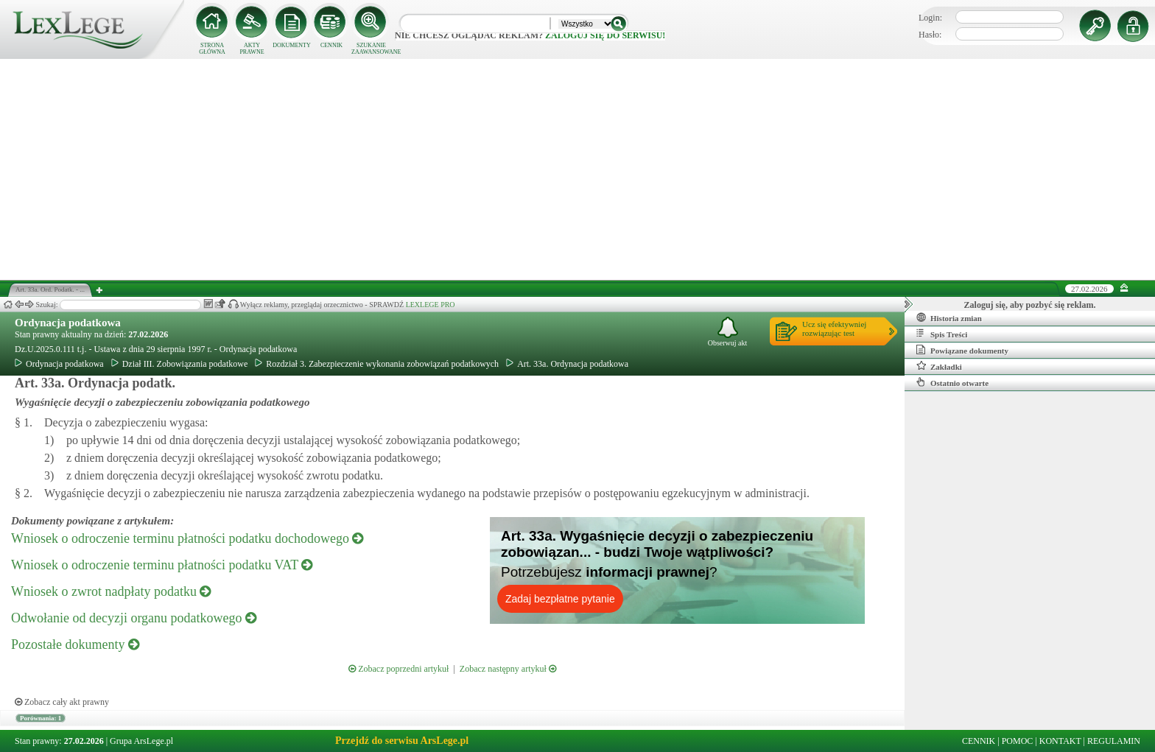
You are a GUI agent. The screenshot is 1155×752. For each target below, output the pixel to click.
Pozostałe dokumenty (75, 644)
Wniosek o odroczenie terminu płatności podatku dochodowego (187, 538)
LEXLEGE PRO (430, 305)
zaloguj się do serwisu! (605, 35)
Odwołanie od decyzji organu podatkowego (133, 618)
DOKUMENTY (292, 45)
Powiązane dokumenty (962, 350)
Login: (930, 18)
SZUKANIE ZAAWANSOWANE (371, 48)
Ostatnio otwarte (952, 382)
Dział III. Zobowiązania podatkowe (179, 364)
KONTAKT (1060, 741)
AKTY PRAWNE (251, 48)
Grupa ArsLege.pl (141, 741)
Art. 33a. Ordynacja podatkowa (567, 364)
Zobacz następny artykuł (508, 669)
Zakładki (939, 366)
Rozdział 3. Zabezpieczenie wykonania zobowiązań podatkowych (377, 364)
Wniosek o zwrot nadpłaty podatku (111, 591)
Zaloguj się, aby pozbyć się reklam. (1030, 305)
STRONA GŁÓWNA (212, 48)
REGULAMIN (1113, 741)
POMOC (1017, 741)
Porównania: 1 (40, 718)
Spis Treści (941, 333)
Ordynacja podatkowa (68, 322)
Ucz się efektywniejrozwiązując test (834, 328)
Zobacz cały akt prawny (62, 702)
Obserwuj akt (728, 332)
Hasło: (930, 34)
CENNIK (331, 45)
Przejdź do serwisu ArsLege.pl (401, 740)
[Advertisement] (577, 169)
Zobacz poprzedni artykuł (398, 669)
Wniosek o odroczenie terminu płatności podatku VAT (161, 565)
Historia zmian (949, 317)
